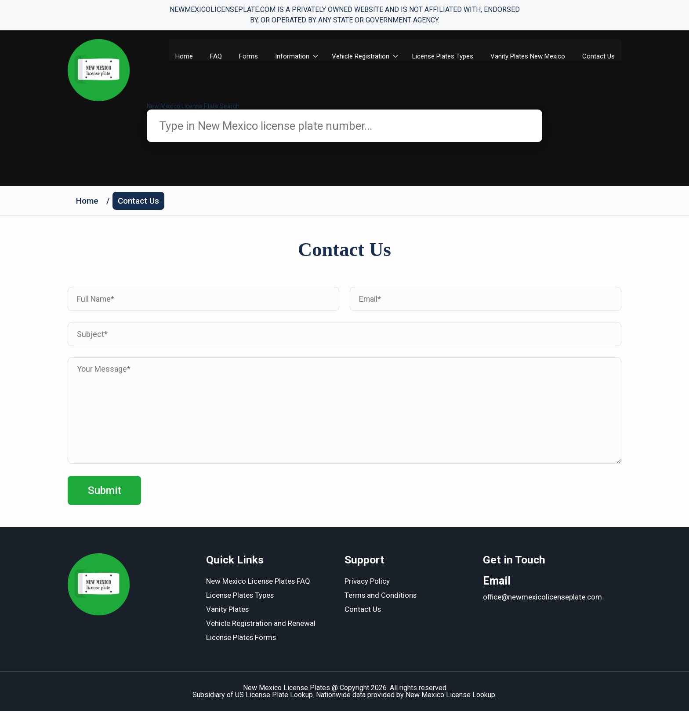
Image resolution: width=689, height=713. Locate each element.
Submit (104, 492)
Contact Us (598, 56)
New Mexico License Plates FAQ (258, 583)
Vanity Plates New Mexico (525, 60)
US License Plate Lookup (274, 696)
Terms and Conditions (380, 597)
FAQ (222, 56)
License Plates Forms (241, 639)
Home (190, 56)
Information (300, 56)
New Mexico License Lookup (450, 696)
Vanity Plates (227, 611)
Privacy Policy (367, 583)
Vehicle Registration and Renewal (261, 625)
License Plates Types (450, 56)
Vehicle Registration (368, 56)
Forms (255, 56)
